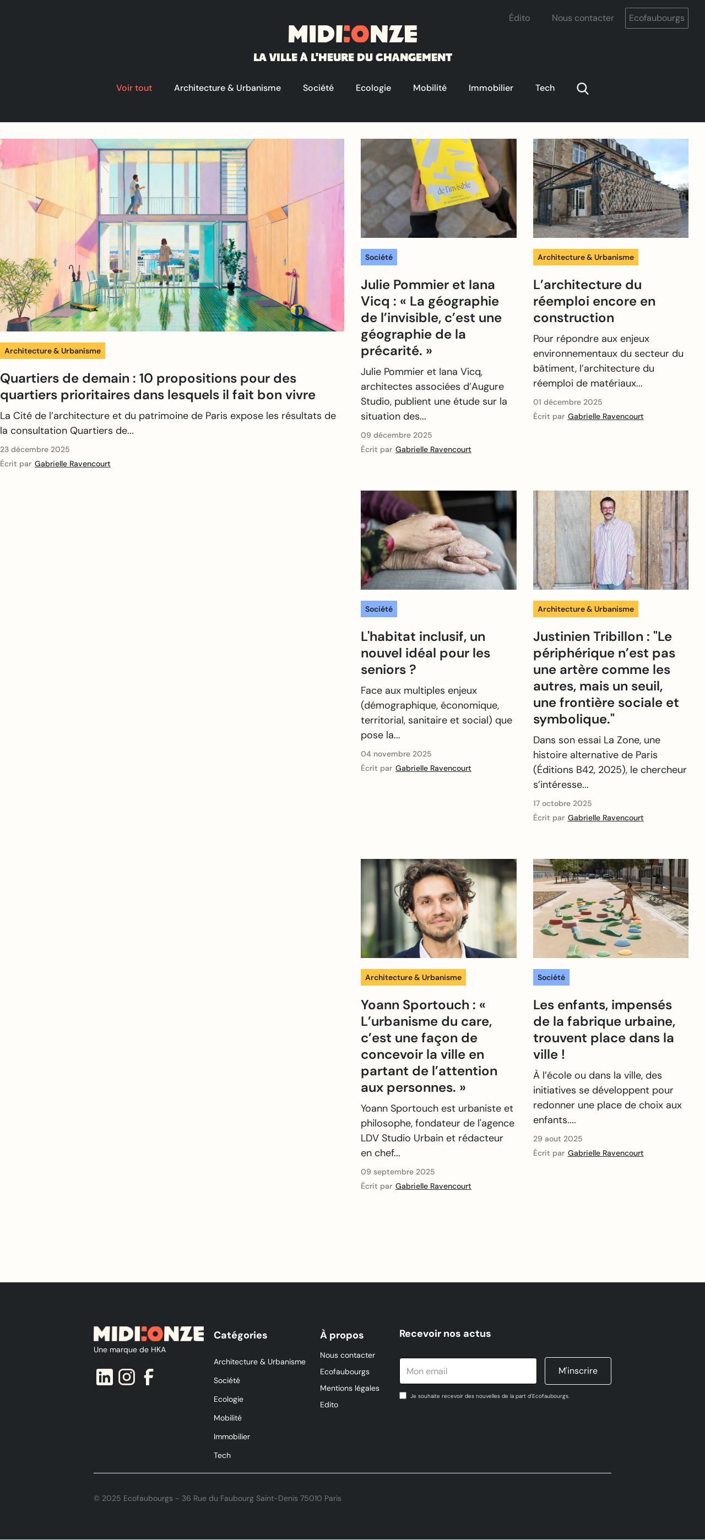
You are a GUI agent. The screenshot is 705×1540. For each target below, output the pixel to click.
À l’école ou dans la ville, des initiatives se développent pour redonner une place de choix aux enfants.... (607, 1098)
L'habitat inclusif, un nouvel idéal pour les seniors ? (425, 653)
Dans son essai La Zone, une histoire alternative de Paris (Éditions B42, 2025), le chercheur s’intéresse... (610, 762)
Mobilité (430, 88)
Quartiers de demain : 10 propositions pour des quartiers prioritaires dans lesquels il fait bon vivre (158, 386)
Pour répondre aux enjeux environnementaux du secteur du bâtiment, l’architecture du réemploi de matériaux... (608, 361)
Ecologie (373, 88)
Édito (519, 18)
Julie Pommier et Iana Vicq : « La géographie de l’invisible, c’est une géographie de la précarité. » (431, 317)
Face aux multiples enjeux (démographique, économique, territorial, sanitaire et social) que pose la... (436, 713)
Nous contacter (583, 18)
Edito (329, 1405)
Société (318, 88)
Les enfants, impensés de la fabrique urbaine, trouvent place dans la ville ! (604, 1030)
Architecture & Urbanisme (227, 88)
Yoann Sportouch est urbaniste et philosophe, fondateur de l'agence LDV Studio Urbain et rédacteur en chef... (437, 1131)
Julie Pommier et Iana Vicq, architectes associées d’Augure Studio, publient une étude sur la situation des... (434, 394)
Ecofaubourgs (657, 18)
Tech (545, 88)
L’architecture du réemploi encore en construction (594, 301)
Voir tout (134, 88)
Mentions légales (349, 1388)
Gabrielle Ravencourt (73, 464)
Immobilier (491, 88)
